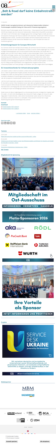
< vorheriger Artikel (21, 113)
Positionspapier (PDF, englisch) (11, 108)
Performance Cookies (13, 438)
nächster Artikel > (35, 113)
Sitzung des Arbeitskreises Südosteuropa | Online (14, 147)
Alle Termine (4, 149)
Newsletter (30, 427)
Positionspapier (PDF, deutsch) (11, 107)
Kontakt (25, 427)
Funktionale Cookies (13, 436)
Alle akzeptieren (44, 441)
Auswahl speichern (11, 441)
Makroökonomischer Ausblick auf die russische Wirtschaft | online (18, 136)
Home (28, 113)
